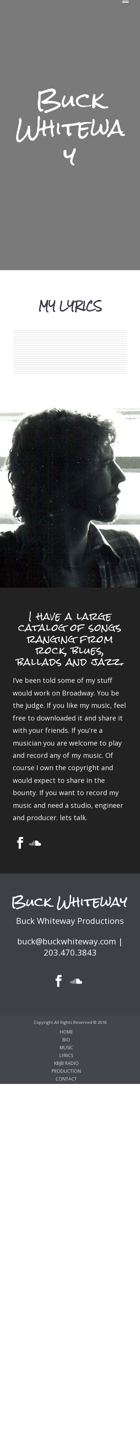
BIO (66, 1040)
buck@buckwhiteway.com (66, 941)
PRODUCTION (66, 1071)
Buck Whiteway (70, 128)
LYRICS (66, 1056)
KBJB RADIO (66, 1063)
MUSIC (66, 1048)
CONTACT (66, 1079)
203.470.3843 (70, 952)
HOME (66, 1032)
